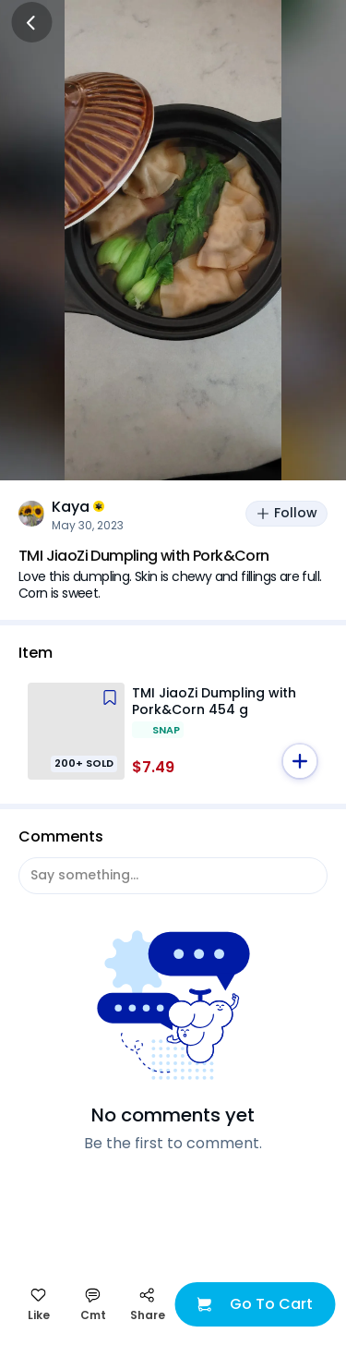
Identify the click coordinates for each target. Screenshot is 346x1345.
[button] (300, 761)
